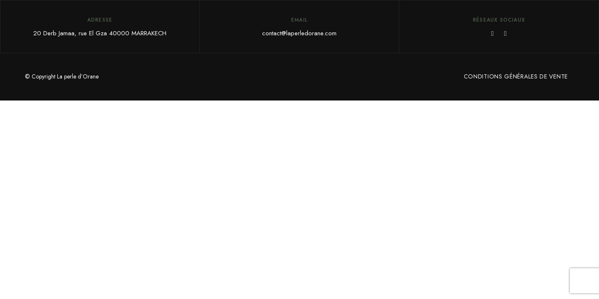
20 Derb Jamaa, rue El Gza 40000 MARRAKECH (99, 33)
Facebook (492, 33)
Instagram (505, 33)
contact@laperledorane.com (299, 33)
